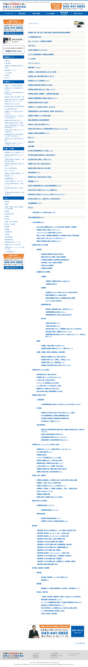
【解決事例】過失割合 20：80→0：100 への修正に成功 (53, 533)
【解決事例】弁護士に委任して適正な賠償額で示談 (51, 538)
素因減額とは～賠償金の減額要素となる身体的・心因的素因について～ (61, 588)
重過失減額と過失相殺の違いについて (51, 599)
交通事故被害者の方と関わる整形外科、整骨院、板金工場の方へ (46, 111)
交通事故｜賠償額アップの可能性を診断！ (39, 115)
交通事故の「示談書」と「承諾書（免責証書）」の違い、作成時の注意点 (57, 488)
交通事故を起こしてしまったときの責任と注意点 (45, 444)
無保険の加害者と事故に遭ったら (13, 120)
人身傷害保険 (40, 399)
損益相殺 (39, 572)
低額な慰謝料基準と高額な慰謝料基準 (38, 120)
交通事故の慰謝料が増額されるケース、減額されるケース (57, 348)
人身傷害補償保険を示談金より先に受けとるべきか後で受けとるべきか (61, 404)
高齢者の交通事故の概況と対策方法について (49, 241)
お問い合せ (78, 13)
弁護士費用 (36, 13)
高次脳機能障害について (35, 203)
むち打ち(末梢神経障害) (11, 168)
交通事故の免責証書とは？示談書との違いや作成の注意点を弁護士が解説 (57, 480)
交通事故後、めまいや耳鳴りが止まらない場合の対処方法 (62, 292)
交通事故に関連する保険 (39, 395)
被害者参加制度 (41, 513)
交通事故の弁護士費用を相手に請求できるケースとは (56, 365)
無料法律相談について (34, 172)
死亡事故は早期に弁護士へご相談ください (39, 159)
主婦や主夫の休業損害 (47, 265)
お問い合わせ (31, 45)
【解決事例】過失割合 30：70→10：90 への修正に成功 (53, 553)
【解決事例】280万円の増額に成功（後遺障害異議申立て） (53, 547)
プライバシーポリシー (34, 63)
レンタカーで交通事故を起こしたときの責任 (49, 457)
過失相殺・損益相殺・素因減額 (40, 568)
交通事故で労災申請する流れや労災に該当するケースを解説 (57, 412)
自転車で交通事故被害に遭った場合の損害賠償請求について (44, 185)
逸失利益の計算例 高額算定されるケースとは (59, 331)
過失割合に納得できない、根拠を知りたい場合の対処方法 (44, 198)
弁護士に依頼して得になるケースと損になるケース (51, 238)
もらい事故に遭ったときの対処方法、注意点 (49, 385)
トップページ (9, 13)
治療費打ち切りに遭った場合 (12, 104)
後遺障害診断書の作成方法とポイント (56, 312)
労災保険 (39, 408)
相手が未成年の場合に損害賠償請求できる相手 (50, 391)
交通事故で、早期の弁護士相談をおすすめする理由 (42, 72)
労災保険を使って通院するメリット (51, 421)
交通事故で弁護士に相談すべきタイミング (48, 230)
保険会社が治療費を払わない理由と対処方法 (53, 356)
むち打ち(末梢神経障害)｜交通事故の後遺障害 (41, 54)
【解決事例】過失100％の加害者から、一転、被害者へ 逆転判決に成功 (56, 530)
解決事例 (34, 525)
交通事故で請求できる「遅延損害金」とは (53, 362)
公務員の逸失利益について (53, 326)
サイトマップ (72, 655)
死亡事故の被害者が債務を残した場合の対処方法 (41, 155)
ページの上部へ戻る (79, 643)
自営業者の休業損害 (46, 268)
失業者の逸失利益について (53, 323)
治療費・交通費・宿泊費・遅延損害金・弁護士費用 (51, 352)
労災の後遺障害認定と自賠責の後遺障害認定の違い (55, 415)
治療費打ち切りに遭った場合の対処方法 (39, 163)
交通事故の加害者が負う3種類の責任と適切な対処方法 (52, 469)
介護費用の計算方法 (51, 284)
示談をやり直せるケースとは (45, 491)
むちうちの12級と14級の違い (54, 300)
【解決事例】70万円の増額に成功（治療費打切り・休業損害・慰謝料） (56, 561)
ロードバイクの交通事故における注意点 (48, 383)
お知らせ (30, 207)
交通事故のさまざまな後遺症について (38, 80)
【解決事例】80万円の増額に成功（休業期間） (50, 558)
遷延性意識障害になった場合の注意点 (56, 295)
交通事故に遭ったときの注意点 (40, 369)
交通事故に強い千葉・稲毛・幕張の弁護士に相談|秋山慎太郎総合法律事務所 (49, 32)
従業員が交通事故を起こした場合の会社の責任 (50, 460)
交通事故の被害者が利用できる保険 (38, 102)
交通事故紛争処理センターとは (45, 505)
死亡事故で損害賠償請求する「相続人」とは (40, 150)
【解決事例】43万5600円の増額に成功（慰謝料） (50, 541)
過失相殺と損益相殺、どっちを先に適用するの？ (54, 577)
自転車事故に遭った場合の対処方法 (46, 374)
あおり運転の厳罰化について (45, 452)
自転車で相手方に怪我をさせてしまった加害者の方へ (43, 190)
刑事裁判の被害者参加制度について (51, 518)
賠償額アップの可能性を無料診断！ (14, 85)
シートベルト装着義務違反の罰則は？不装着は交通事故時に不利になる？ (61, 602)
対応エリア (31, 137)
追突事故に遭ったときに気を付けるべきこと (49, 377)
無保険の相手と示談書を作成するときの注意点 (50, 497)
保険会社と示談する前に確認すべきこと (39, 124)
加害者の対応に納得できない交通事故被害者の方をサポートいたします (48, 128)
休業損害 (39, 249)
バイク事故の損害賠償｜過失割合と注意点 (53, 610)
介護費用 (43, 276)
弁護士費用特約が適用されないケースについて (54, 437)
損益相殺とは (45, 580)
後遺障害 (43, 287)
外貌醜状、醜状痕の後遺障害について (38, 133)
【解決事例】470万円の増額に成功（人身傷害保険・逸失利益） (55, 555)
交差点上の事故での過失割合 (49, 613)
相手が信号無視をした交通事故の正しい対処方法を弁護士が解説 (59, 608)
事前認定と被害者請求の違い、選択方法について (59, 309)
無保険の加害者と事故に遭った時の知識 (39, 168)
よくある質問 (50, 13)
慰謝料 (38, 341)
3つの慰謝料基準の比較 (34, 37)
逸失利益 (43, 318)
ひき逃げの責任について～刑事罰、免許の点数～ (50, 466)
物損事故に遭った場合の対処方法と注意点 (39, 177)
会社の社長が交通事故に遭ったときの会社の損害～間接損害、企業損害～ (57, 227)
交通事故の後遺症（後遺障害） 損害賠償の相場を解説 (43, 93)
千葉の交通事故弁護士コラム (36, 217)
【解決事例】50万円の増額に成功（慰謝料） (49, 550)
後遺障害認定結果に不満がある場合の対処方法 (59, 314)
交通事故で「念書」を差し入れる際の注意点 (49, 483)
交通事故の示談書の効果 (43, 494)
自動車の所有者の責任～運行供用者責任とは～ (50, 471)
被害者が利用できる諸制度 (39, 500)
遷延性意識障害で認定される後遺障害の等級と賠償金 (60, 298)
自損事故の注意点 (41, 454)
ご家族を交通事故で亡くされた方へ (38, 50)
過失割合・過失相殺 (42, 592)
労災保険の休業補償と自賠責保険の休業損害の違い (55, 259)
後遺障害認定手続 (46, 304)
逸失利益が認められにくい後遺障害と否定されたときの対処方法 (63, 328)
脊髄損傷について (33, 181)
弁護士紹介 (22, 13)
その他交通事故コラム (38, 222)
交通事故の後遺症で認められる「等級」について (41, 89)
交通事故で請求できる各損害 (40, 244)
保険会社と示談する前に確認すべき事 (14, 97)
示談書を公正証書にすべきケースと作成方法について (51, 485)
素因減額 (39, 583)
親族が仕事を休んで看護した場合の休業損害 (53, 257)
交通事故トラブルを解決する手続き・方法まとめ (41, 107)
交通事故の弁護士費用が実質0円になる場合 (40, 85)
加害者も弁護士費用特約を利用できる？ (52, 434)
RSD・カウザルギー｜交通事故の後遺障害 (40, 41)
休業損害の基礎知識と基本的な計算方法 (52, 254)
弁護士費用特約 (41, 425)
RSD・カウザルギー (10, 170)
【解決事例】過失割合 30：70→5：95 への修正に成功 (53, 536)
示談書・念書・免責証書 (39, 475)
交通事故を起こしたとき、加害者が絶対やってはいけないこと (54, 449)
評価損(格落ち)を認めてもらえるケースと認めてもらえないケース (46, 194)
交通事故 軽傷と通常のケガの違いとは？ (53, 345)
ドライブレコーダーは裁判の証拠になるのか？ (50, 232)
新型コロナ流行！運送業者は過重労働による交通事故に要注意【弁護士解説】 (58, 235)
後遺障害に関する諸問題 (43, 272)
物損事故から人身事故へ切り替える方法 (48, 388)
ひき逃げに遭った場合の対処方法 (46, 380)
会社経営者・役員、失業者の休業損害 (51, 262)
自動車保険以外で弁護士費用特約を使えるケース (54, 440)
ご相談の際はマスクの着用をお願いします (44, 212)
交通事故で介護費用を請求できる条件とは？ (58, 281)
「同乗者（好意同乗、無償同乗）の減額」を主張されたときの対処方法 (61, 596)
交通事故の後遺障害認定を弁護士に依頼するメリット (43, 98)
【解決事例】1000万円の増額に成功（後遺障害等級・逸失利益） (55, 544)
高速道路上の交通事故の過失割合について (53, 605)
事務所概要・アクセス (64, 13)
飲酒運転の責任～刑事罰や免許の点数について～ (50, 463)
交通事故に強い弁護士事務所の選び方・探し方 (41, 76)
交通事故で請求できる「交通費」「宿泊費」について (56, 359)
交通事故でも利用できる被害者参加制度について (54, 521)
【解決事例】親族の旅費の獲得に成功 (47, 564)
